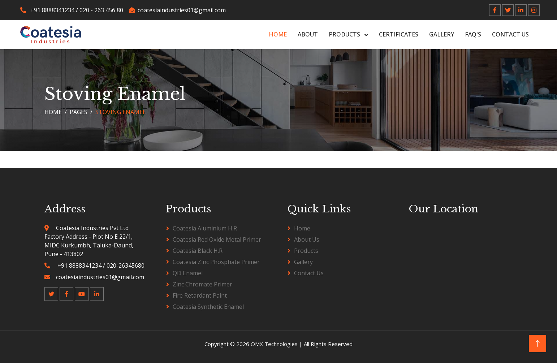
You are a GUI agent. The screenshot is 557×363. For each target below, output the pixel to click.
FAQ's (473, 34)
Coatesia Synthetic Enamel (208, 307)
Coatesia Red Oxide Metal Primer (217, 239)
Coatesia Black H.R (198, 251)
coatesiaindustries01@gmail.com (177, 10)
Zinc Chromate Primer (202, 284)
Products (345, 34)
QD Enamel (188, 273)
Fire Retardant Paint (200, 295)
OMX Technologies (275, 343)
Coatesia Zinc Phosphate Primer (216, 262)
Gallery (441, 34)
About (308, 34)
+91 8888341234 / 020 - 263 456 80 (71, 10)
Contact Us (510, 34)
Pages (78, 112)
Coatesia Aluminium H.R (205, 228)
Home (278, 34)
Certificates (398, 34)
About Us (306, 239)
